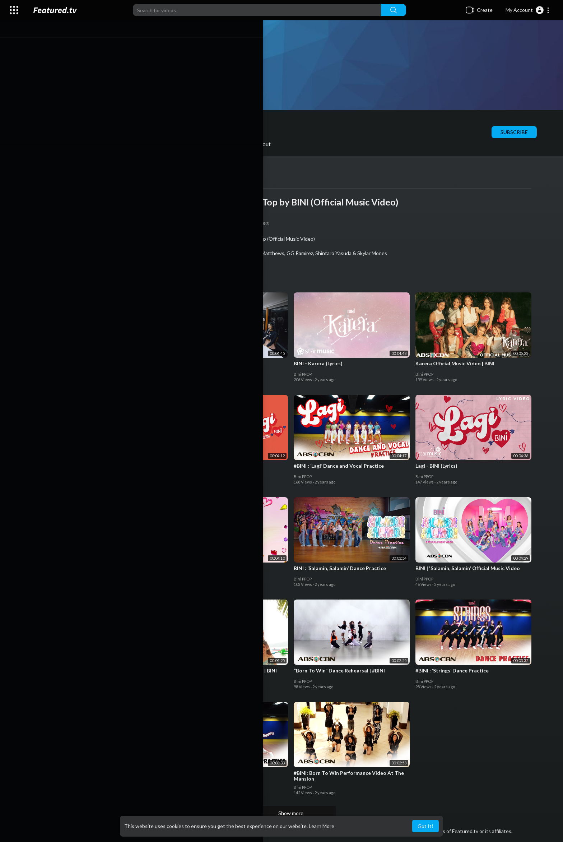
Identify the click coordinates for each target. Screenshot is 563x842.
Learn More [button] (321, 826)
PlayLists (105, 144)
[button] (527, 10)
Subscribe (519, 132)
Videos (67, 144)
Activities (230, 144)
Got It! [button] (425, 826)
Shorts (144, 144)
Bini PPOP (107, 121)
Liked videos (185, 144)
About (268, 144)
